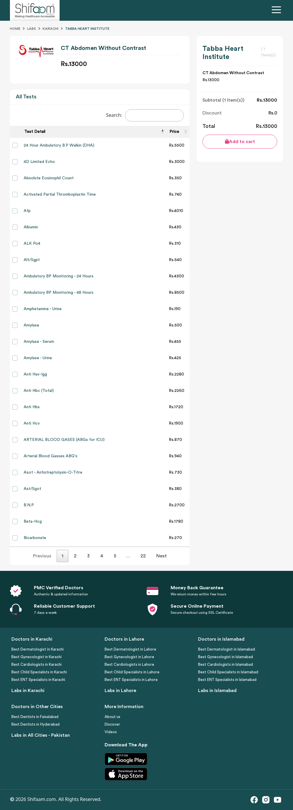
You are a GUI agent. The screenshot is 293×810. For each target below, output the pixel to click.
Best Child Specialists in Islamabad (228, 672)
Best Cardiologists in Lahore (129, 664)
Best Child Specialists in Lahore (132, 672)
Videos (111, 732)
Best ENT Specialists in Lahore (131, 680)
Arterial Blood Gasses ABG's (50, 456)
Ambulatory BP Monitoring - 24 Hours (58, 276)
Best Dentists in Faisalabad (34, 717)
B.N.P (29, 505)
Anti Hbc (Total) (39, 391)
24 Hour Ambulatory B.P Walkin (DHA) (59, 145)
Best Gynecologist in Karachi (36, 657)
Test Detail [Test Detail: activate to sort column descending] (34, 132)
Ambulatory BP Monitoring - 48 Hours (58, 293)
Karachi (50, 28)
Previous (42, 556)
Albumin (31, 227)
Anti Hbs (32, 407)
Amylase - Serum (39, 342)
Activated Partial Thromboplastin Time (60, 194)
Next (161, 556)
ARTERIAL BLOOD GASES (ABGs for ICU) (64, 440)
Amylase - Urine (38, 358)
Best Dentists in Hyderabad (35, 724)
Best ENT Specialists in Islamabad (227, 680)
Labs (31, 28)
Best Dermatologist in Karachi (37, 649)
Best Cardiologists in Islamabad (225, 664)
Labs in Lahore (120, 690)
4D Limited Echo (39, 162)
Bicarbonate (35, 538)
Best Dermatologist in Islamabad (226, 649)
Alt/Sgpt (32, 260)
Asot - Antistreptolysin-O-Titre (53, 472)
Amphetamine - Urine (43, 309)
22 (143, 556)
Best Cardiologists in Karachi (36, 664)
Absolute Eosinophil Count (49, 178)
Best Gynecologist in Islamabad (225, 657)
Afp (27, 211)
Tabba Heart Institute (87, 28)
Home (15, 28)
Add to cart (240, 141)
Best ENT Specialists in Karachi (38, 680)
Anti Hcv (32, 423)
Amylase (31, 325)
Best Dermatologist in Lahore (130, 649)
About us (112, 717)
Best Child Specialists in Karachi (39, 672)
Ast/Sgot (32, 489)
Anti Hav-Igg (35, 374)
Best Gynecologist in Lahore (129, 657)
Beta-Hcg (33, 521)
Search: (145, 115)
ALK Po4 (32, 243)
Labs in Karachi (27, 690)
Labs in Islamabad (217, 690)
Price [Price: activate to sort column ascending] (174, 132)
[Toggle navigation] (277, 10)
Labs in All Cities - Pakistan (40, 735)
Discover (112, 724)
